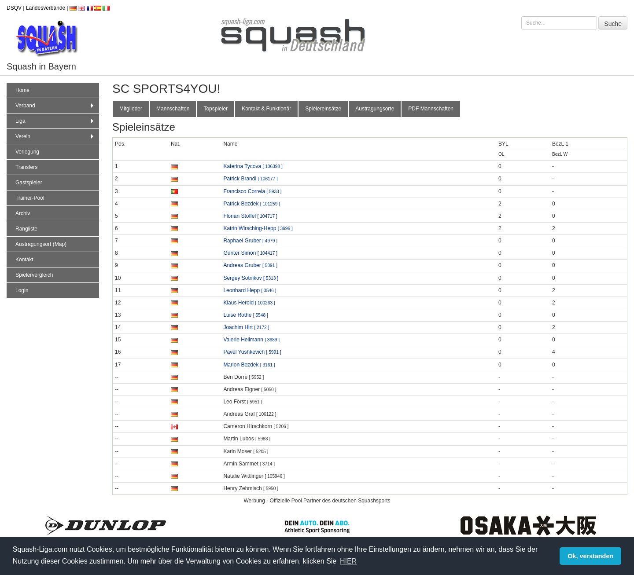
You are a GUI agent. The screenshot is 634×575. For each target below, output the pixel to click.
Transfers (26, 167)
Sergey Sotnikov (250, 278)
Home (22, 90)
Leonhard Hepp (249, 290)
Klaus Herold (249, 303)
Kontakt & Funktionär (266, 109)
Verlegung (27, 152)
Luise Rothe (245, 315)
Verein (55, 136)
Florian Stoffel (250, 216)
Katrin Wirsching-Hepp (257, 228)
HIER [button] (348, 561)
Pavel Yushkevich (252, 352)
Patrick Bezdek (251, 204)
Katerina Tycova (253, 166)
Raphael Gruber (250, 241)
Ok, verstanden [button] (590, 556)
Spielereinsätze (323, 109)
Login (21, 290)
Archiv (22, 213)
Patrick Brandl (250, 179)
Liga (55, 121)
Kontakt (24, 259)
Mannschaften (172, 109)
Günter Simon (250, 253)
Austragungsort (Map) (40, 244)
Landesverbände (45, 8)
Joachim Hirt (246, 327)
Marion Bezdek (249, 365)
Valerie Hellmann (251, 340)
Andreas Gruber (250, 265)
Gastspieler (28, 182)
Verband (55, 106)
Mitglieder (130, 109)
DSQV (14, 8)
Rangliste (26, 229)
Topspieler (215, 109)
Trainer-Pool (29, 198)
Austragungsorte (374, 109)
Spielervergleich (34, 275)
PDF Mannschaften (430, 109)
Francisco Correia (252, 191)
